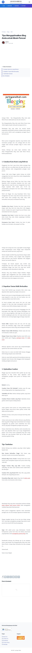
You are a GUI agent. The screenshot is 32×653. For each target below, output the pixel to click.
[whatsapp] (10, 577)
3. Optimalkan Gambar (7, 73)
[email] (19, 577)
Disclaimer (5, 640)
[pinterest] (16, 577)
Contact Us (5, 638)
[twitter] (8, 577)
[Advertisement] (16, 19)
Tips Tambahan (6, 75)
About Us (4, 636)
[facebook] (5, 577)
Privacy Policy (6, 642)
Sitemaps (4, 644)
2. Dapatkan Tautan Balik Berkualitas (11, 71)
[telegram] (13, 577)
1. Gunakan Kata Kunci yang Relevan (11, 69)
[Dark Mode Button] (29, 2)
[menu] (3, 2)
